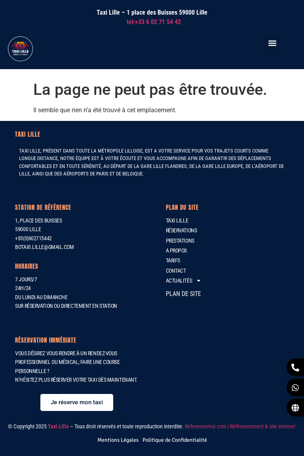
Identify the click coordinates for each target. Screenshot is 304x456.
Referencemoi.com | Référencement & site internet (240, 426)
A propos (176, 250)
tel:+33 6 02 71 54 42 (154, 22)
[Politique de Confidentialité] (175, 440)
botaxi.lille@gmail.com (44, 247)
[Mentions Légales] (118, 440)
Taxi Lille (177, 220)
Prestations (180, 240)
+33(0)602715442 (33, 238)
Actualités (184, 280)
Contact (176, 271)
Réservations (181, 230)
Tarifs (173, 260)
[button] (272, 42)
